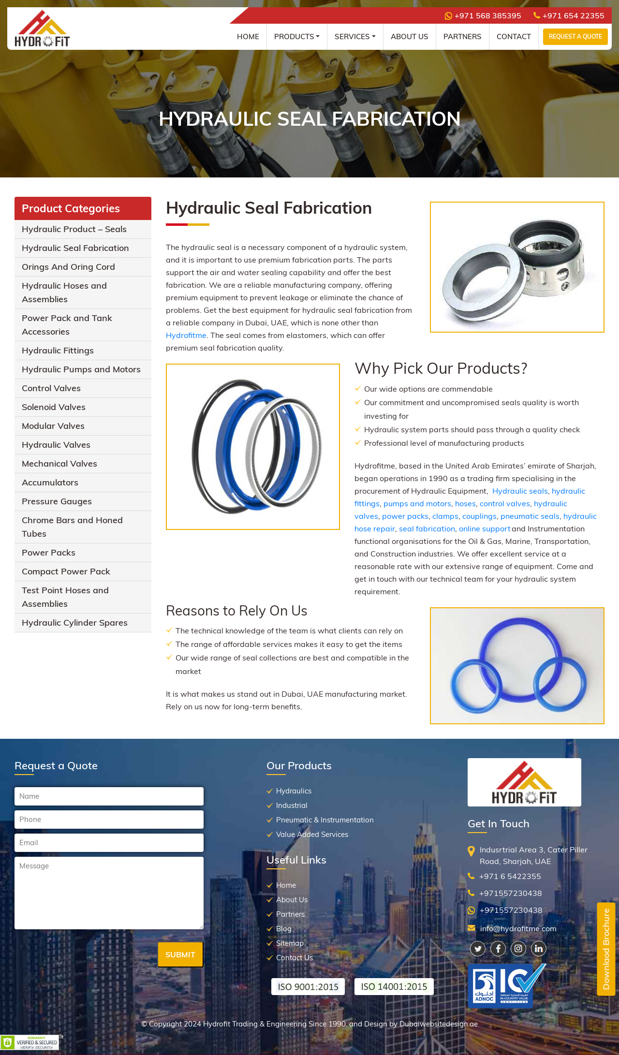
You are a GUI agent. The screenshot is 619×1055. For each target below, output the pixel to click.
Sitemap (290, 943)
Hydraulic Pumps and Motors (81, 369)
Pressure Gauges (57, 501)
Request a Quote (575, 36)
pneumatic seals (530, 516)
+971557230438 (510, 893)
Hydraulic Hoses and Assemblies (64, 292)
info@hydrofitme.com (518, 928)
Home (248, 36)
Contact (514, 36)
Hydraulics (293, 790)
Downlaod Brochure (606, 949)
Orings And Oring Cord (68, 266)
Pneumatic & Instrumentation (325, 819)
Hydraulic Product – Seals (74, 228)
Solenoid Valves (54, 406)
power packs (405, 516)
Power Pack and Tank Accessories (67, 324)
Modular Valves (53, 425)
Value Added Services (312, 834)
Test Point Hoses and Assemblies (65, 597)
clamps (445, 516)
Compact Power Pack (66, 571)
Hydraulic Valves (56, 444)
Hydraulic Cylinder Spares (75, 622)
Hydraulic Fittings (58, 350)
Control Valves (51, 388)
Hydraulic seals (520, 491)
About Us (409, 36)
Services (352, 36)
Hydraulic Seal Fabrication (75, 247)
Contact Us (294, 957)
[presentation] (88, 955)
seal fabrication (427, 528)
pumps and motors (417, 503)
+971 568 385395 (483, 15)
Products (294, 36)
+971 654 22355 (568, 15)
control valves (505, 503)
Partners (462, 36)
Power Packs (48, 552)
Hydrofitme (186, 335)
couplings (479, 516)
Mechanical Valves (59, 463)
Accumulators (50, 482)
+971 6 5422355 (510, 876)
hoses (465, 503)
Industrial (292, 805)
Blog (284, 928)
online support (485, 528)
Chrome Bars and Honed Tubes (72, 526)
